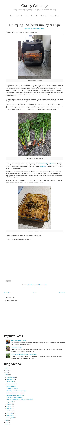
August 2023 (10, 402)
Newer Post (7, 293)
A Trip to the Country (12, 388)
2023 (7, 375)
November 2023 (11, 379)
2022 (7, 420)
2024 (7, 372)
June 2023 (9, 406)
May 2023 (9, 408)
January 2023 (10, 417)
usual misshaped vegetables (46, 163)
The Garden (44, 16)
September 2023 (11, 384)
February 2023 (10, 415)
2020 (7, 424)
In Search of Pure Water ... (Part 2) (15, 393)
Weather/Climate (54, 16)
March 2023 (10, 413)
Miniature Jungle (11, 386)
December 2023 (11, 377)
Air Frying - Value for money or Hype (35, 25)
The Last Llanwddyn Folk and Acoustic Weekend (20, 399)
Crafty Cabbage (34, 6)
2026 (7, 368)
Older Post (62, 293)
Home (11, 16)
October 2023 (10, 381)
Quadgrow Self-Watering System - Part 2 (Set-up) (24, 354)
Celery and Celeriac (16, 347)
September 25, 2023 (30, 28)
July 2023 (9, 404)
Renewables (34, 16)
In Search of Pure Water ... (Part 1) (15, 395)
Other (26, 16)
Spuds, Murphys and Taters (18, 340)
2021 (7, 422)
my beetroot (43, 166)
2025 (7, 370)
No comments (43, 284)
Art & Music (19, 16)
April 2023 (9, 411)
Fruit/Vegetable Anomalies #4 (15, 397)
